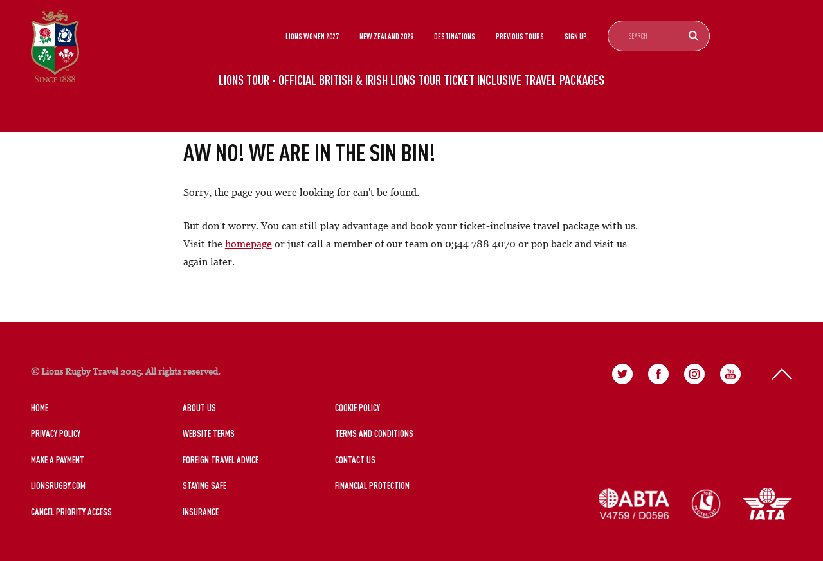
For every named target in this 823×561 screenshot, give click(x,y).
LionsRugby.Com (58, 485)
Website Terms (209, 433)
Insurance (201, 511)
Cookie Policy (357, 407)
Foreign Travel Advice (220, 459)
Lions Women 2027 (312, 35)
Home (39, 407)
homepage (248, 243)
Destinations (454, 35)
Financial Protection (372, 485)
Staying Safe (204, 485)
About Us (199, 407)
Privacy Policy (55, 433)
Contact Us (355, 459)
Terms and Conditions (374, 433)
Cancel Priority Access (71, 511)
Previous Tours (520, 35)
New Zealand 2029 (386, 35)
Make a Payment (57, 459)
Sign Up (576, 35)
